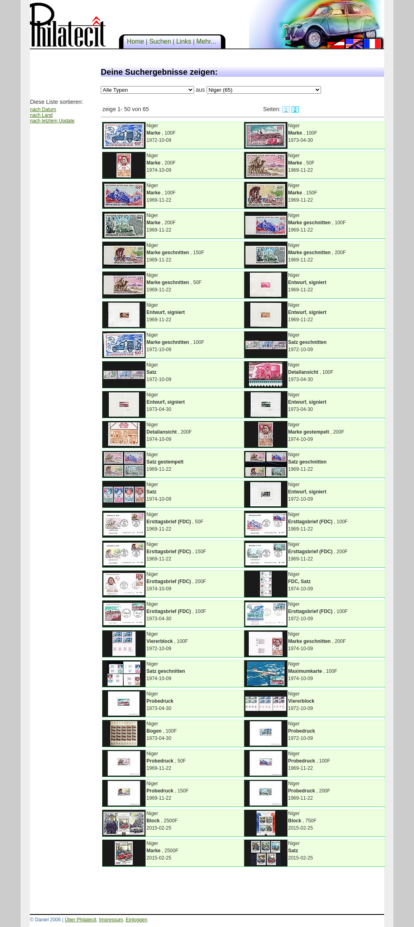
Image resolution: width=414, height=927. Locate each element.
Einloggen (136, 920)
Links (183, 41)
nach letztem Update (52, 121)
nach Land (41, 115)
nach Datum (43, 109)
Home (135, 41)
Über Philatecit (80, 920)
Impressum (111, 920)
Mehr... (206, 41)
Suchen (160, 41)
